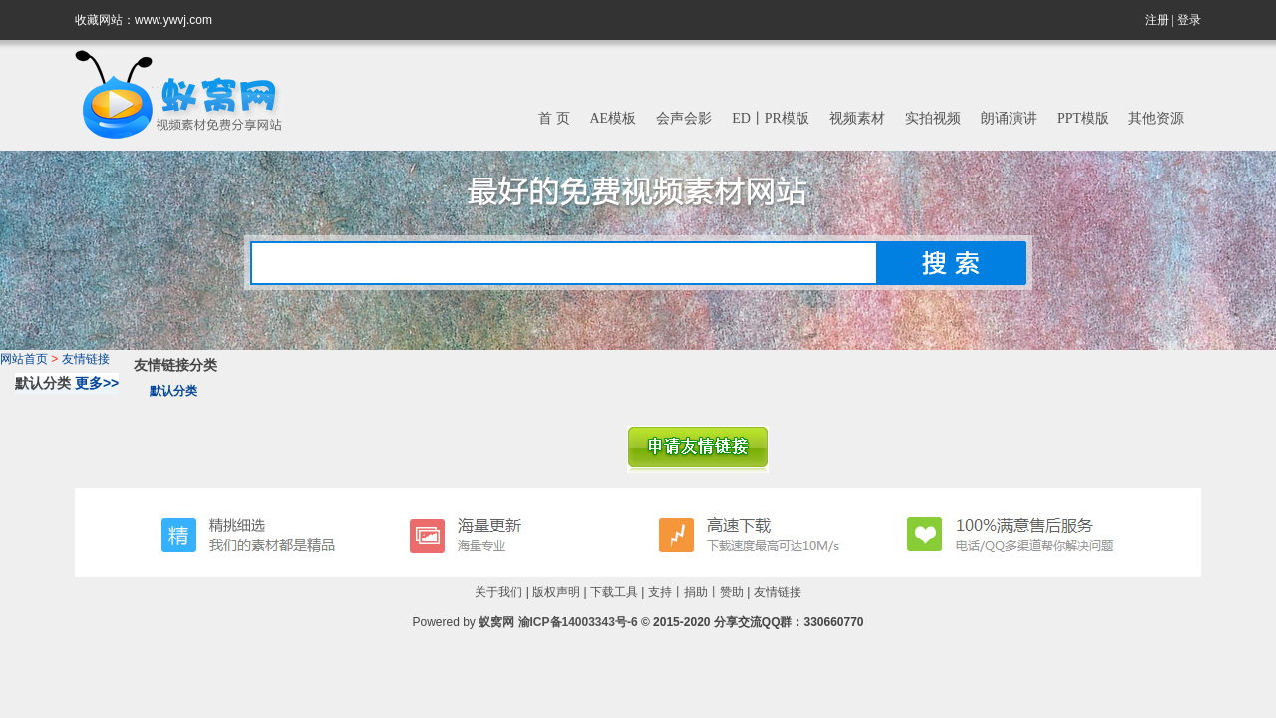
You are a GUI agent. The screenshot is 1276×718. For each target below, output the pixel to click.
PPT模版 (1083, 118)
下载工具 (614, 592)
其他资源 (1156, 118)
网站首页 (24, 359)
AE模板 (613, 118)
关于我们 (498, 592)
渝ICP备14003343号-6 (578, 622)
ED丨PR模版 (770, 118)
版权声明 (556, 592)
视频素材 (857, 118)
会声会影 (684, 118)
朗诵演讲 (1009, 118)
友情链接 (86, 359)
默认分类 (173, 391)
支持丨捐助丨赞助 (696, 592)
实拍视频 (933, 118)
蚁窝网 (496, 622)
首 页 (554, 118)
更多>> (97, 383)
